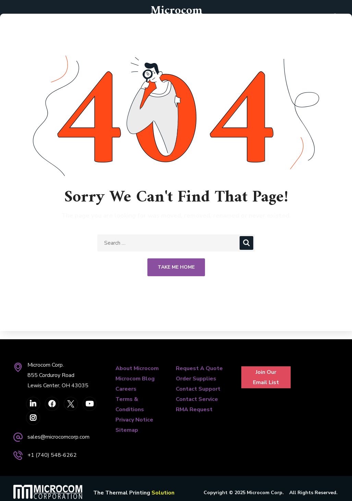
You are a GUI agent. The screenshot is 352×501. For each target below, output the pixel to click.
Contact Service (197, 399)
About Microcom (137, 368)
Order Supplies (196, 378)
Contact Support (198, 389)
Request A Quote (199, 368)
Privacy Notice (134, 420)
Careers (126, 389)
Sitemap (127, 430)
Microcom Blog (135, 378)
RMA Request (194, 409)
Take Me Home (176, 267)
